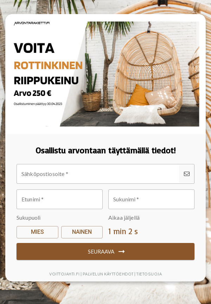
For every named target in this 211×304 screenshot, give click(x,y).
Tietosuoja (149, 274)
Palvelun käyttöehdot (108, 274)
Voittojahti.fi (64, 274)
